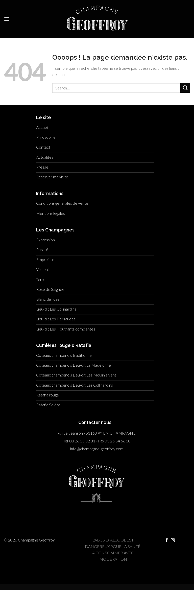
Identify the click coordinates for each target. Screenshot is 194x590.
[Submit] (185, 88)
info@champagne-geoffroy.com (97, 448)
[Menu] (7, 19)
